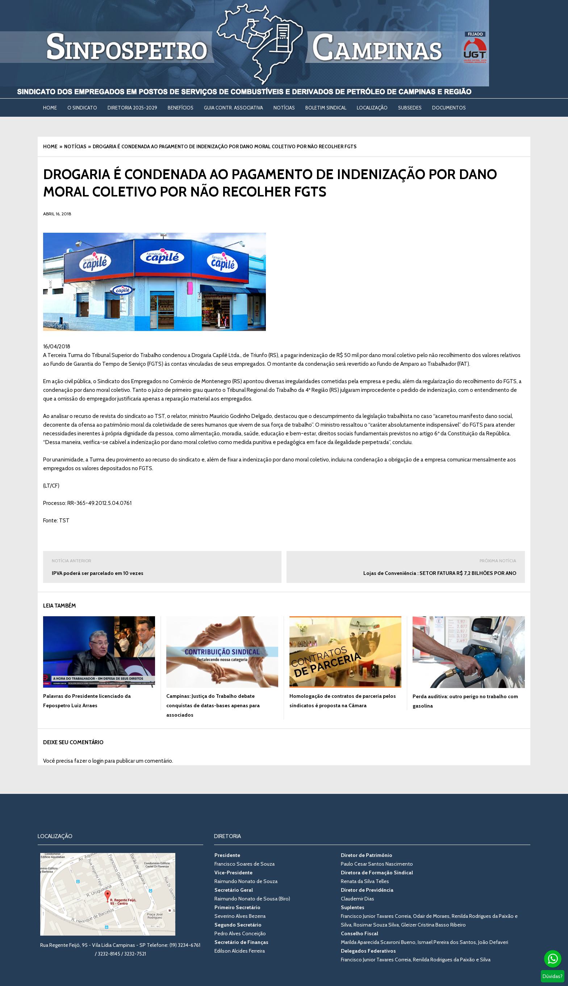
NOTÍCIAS (284, 108)
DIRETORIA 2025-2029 (132, 108)
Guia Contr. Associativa (233, 108)
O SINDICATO (82, 108)
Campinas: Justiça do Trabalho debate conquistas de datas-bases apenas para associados (213, 705)
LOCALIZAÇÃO (372, 108)
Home (50, 108)
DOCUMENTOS (449, 108)
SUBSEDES (410, 108)
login (98, 761)
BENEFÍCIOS (180, 108)
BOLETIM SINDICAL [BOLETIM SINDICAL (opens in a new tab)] (325, 108)
